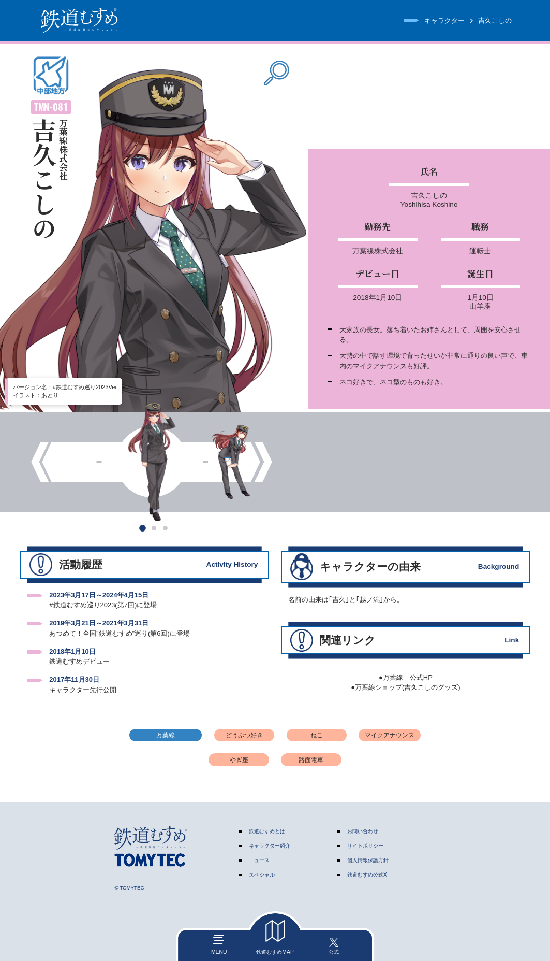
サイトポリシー (365, 846)
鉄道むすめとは (267, 831)
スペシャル (262, 875)
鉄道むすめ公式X (367, 875)
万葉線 (165, 734)
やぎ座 (239, 759)
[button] (142, 528)
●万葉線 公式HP (406, 677)
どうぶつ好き (244, 734)
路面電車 (311, 759)
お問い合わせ (362, 831)
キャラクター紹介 (269, 846)
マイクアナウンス (389, 734)
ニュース (259, 860)
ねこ (316, 734)
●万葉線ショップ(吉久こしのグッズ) (405, 687)
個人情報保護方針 (368, 860)
